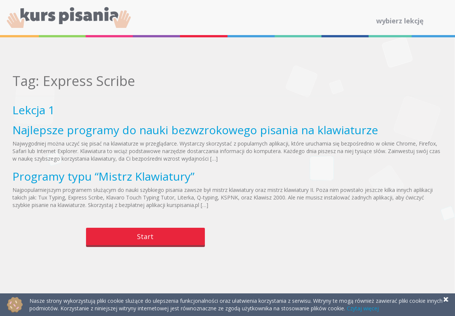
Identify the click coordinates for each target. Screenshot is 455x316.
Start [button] (145, 236)
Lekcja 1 (33, 110)
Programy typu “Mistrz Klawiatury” (103, 176)
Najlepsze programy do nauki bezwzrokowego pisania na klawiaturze (195, 130)
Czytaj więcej (363, 308)
